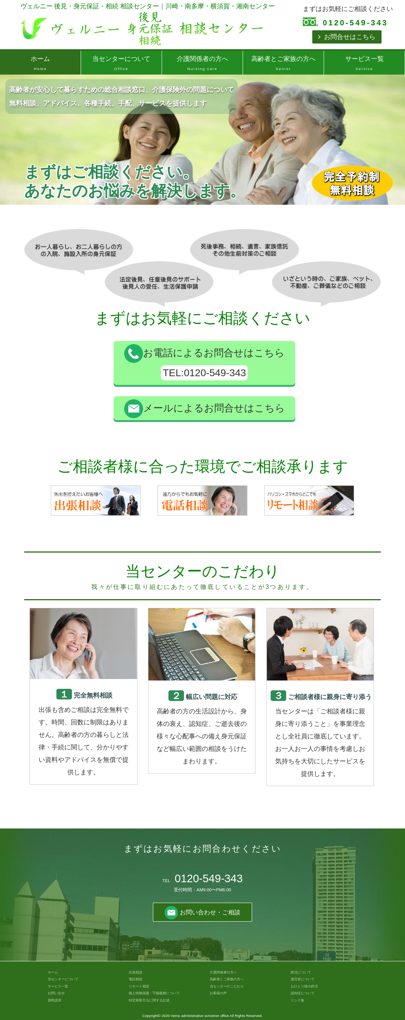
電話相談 (135, 979)
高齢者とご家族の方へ (283, 64)
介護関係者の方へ (202, 64)
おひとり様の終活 (304, 986)
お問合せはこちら (349, 36)
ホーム (40, 64)
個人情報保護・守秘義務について (154, 993)
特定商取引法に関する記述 (149, 1000)
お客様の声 (218, 993)
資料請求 (54, 1000)
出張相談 (135, 972)
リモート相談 (139, 986)
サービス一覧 (364, 64)
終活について (301, 972)
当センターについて (121, 64)
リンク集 (297, 1000)
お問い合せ (56, 993)
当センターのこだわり (227, 986)
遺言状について (303, 979)
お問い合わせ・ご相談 (202, 912)
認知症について (303, 993)
